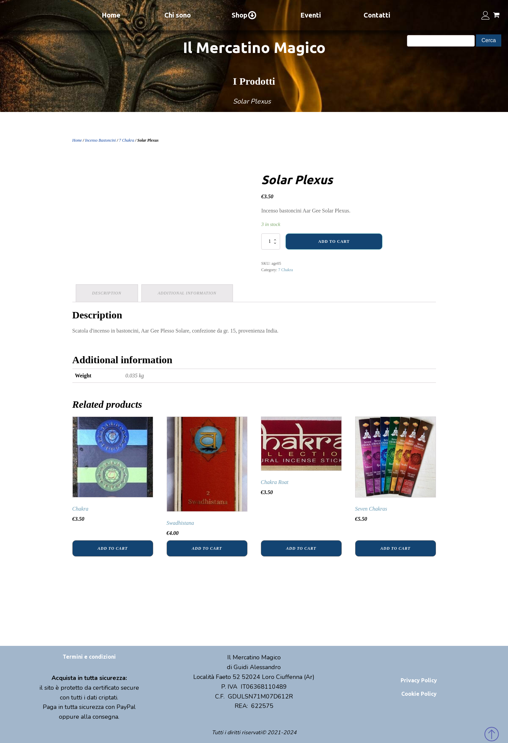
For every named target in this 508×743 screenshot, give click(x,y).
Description (107, 293)
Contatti (377, 15)
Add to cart (333, 241)
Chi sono (177, 15)
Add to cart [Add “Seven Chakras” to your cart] (395, 548)
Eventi (310, 15)
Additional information (187, 293)
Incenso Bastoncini (100, 140)
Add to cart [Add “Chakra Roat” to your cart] (301, 548)
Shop (244, 15)
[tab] (107, 293)
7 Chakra (126, 140)
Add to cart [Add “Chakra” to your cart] (113, 548)
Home (111, 15)
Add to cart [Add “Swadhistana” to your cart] (207, 548)
